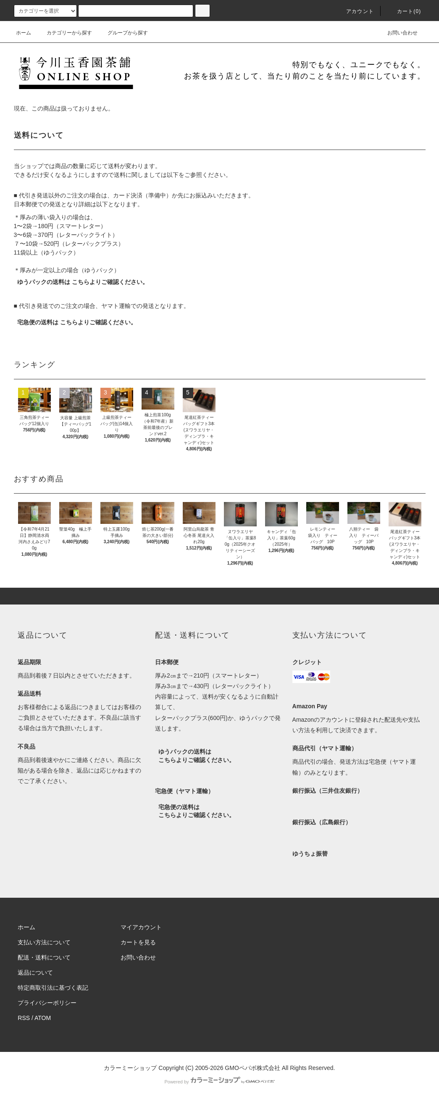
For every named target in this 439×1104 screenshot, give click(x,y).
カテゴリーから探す (64, 33)
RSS (24, 1018)
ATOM (42, 1018)
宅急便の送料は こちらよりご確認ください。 (77, 322)
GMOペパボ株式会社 (252, 1068)
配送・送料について (44, 957)
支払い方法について (44, 942)
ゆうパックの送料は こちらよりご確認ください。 (82, 282)
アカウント (355, 11)
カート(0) (404, 11)
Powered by (219, 1081)
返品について (35, 972)
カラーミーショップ (130, 1068)
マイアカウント (141, 927)
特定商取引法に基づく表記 (53, 987)
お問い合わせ (397, 33)
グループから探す (122, 33)
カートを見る (138, 942)
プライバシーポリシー (47, 1002)
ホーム (23, 33)
